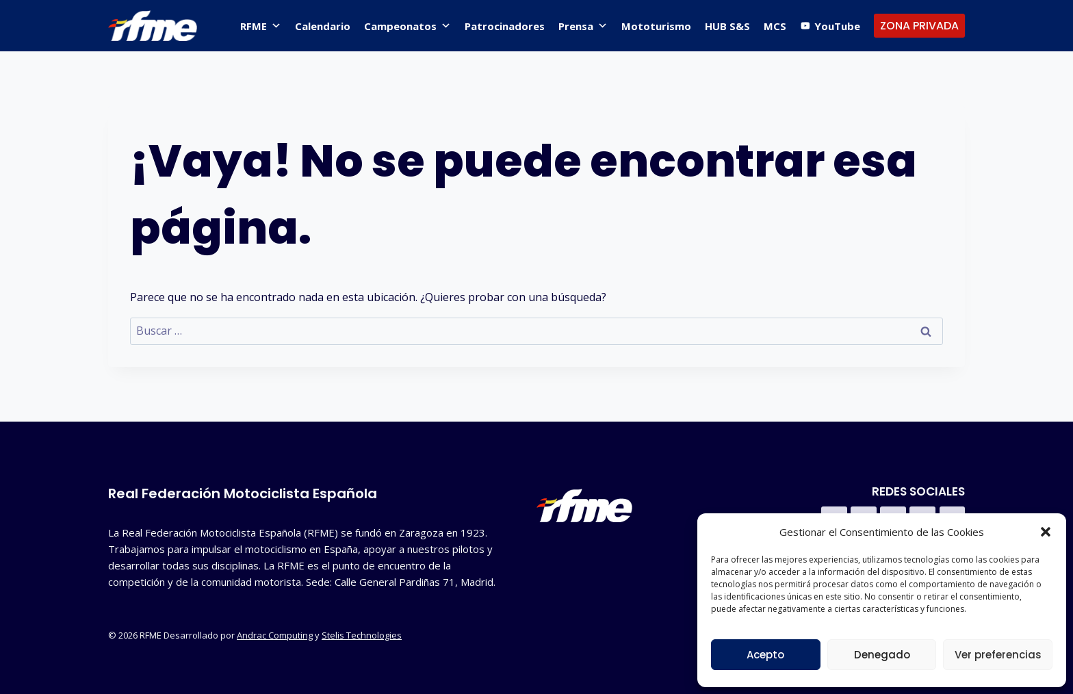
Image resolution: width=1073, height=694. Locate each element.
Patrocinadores (505, 26)
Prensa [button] (583, 26)
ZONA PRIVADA (919, 26)
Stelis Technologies (362, 635)
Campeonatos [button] (407, 26)
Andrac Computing (275, 635)
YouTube (837, 26)
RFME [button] (260, 26)
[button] (1045, 532)
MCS (775, 26)
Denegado (882, 654)
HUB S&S (727, 26)
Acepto (765, 654)
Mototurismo (656, 26)
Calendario (322, 26)
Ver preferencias (998, 654)
